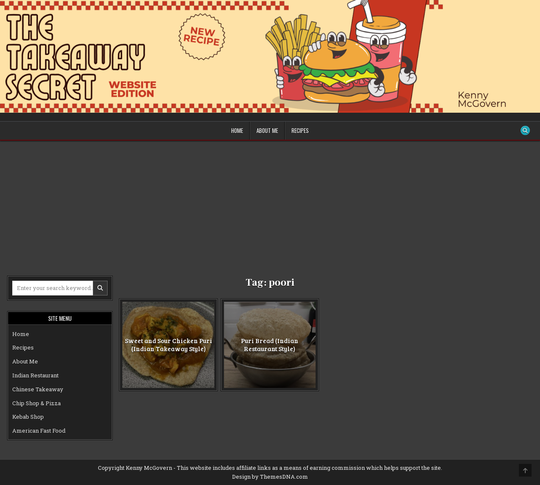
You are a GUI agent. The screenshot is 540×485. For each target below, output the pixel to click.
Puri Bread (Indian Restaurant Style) (269, 344)
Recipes (300, 130)
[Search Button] (525, 130)
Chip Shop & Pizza (36, 403)
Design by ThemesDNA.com (270, 476)
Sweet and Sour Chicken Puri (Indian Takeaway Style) (168, 344)
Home (237, 130)
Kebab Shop (28, 416)
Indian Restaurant (35, 375)
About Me (267, 130)
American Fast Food (38, 430)
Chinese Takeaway (37, 389)
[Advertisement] (270, 204)
